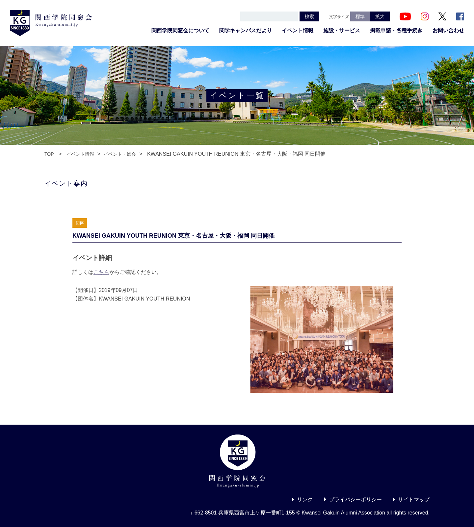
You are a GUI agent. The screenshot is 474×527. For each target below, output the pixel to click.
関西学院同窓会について (180, 30)
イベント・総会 (120, 154)
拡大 (379, 16)
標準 (360, 16)
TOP (49, 154)
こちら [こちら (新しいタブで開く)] (101, 272)
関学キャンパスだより (245, 30)
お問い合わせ (448, 30)
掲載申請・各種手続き (396, 30)
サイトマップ (414, 499)
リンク (305, 499)
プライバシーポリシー (355, 499)
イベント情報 (297, 30)
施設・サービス (341, 30)
